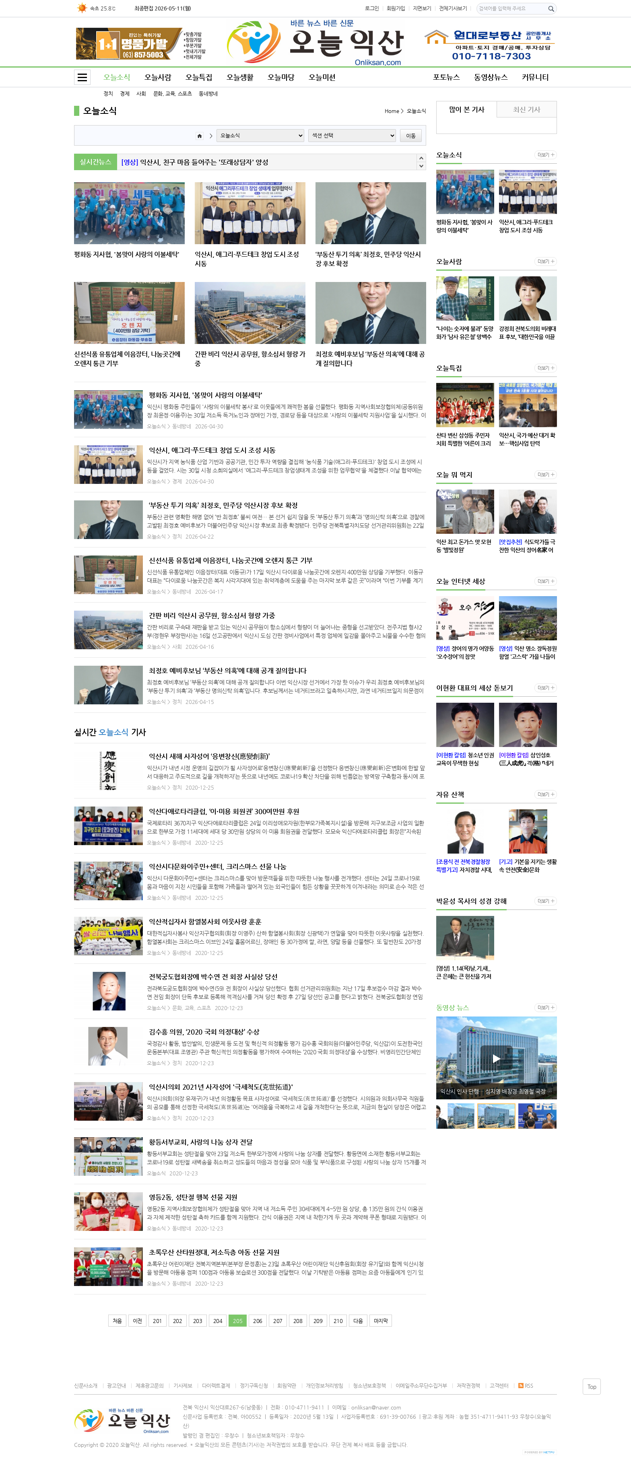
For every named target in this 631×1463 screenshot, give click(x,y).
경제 (124, 94)
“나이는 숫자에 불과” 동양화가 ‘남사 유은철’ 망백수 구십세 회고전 (223, 162)
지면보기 (422, 8)
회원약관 (286, 1385)
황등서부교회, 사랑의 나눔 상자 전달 (200, 1142)
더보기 (543, 155)
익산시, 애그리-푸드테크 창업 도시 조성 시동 (212, 450)
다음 (358, 1321)
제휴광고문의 (150, 1385)
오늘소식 (116, 77)
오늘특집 (199, 77)
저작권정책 (468, 1385)
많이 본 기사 (466, 109)
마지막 (381, 1321)
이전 (137, 1321)
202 (177, 1321)
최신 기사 (526, 109)
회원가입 (396, 8)
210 (338, 1321)
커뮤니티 (535, 77)
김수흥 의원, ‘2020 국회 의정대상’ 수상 (204, 1032)
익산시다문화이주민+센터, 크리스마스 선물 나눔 (217, 866)
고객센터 (499, 1385)
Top (592, 1386)
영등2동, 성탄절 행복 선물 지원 (193, 1197)
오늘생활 (240, 77)
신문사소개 (85, 1385)
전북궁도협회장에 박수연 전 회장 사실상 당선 (213, 977)
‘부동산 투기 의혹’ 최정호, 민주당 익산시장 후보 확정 (223, 505)
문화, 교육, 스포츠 (172, 94)
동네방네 (208, 94)
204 (218, 1321)
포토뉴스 (446, 77)
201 (157, 1321)
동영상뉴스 (490, 77)
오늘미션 (322, 77)
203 (197, 1321)
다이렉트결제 (216, 1385)
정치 (108, 94)
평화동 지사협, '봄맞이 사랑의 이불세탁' (205, 395)
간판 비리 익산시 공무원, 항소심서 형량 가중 (212, 615)
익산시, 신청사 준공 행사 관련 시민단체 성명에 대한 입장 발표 (498, 1091)
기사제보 (182, 1385)
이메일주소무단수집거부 (421, 1385)
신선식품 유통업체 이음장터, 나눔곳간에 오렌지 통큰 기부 (231, 560)
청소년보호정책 (369, 1385)
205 (237, 1321)
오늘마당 (281, 77)
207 (278, 1321)
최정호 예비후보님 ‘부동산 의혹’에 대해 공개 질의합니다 (228, 671)
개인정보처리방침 (324, 1385)
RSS (525, 1385)
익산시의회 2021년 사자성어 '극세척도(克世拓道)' (221, 1087)
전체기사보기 (453, 8)
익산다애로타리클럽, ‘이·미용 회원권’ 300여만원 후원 (224, 811)
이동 (411, 136)
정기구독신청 (254, 1385)
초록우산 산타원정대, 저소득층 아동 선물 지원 (214, 1252)
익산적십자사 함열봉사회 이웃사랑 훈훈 (205, 922)
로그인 (372, 8)
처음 (117, 1321)
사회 (141, 94)
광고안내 (116, 1385)
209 (318, 1321)
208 (298, 1321)
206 (257, 1321)
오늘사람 (157, 77)
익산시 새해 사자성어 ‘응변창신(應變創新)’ (209, 756)
